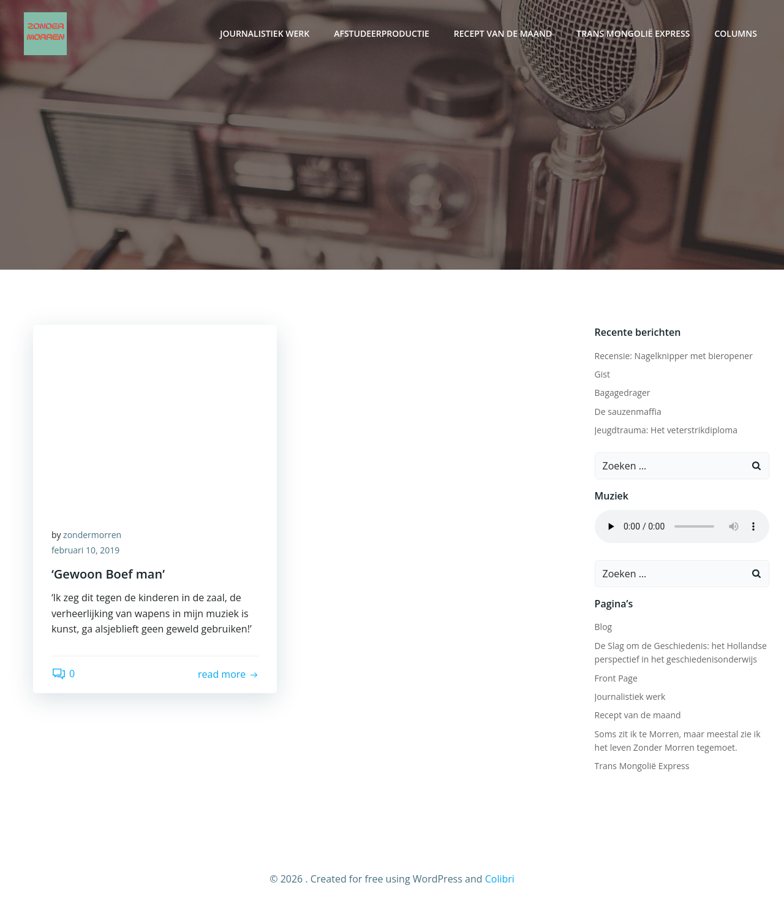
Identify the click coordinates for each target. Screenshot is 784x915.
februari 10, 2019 (85, 550)
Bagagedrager (622, 392)
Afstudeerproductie (381, 34)
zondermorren (92, 535)
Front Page (616, 678)
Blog (603, 626)
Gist (602, 374)
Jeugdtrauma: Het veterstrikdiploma (666, 430)
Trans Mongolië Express (633, 34)
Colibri (499, 879)
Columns (736, 34)
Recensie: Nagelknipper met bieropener (674, 356)
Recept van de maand (503, 34)
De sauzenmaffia (628, 411)
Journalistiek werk (264, 34)
